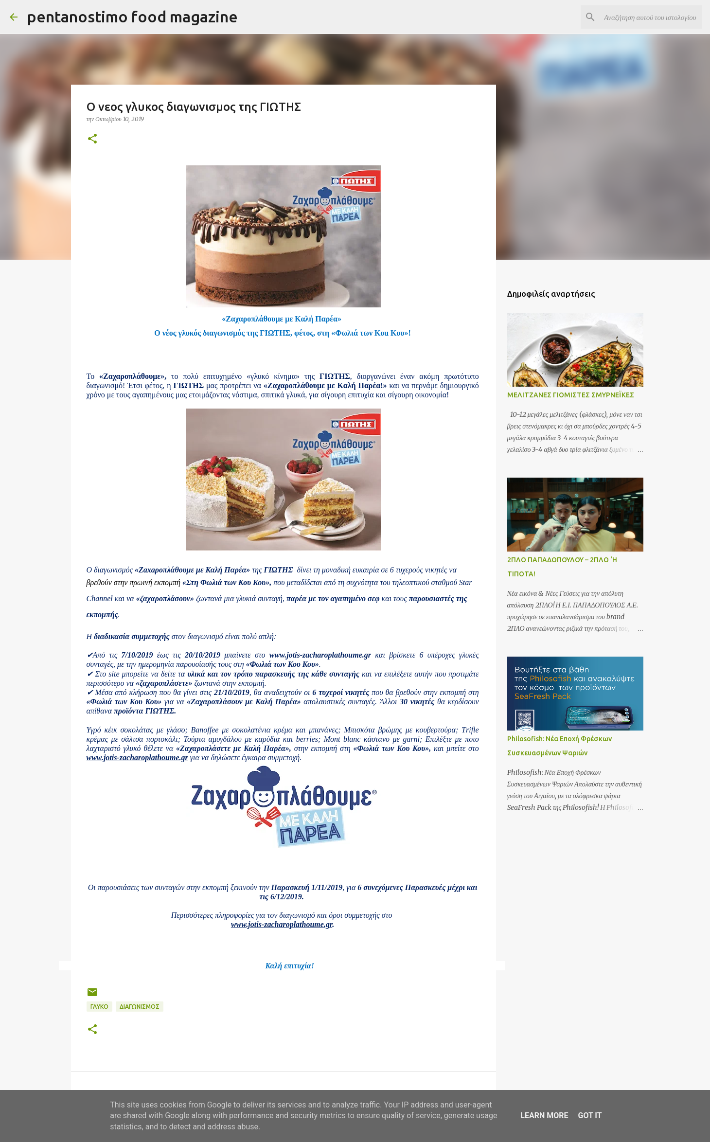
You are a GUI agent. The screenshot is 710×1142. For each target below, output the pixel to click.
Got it (590, 1115)
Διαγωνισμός (140, 1006)
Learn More (544, 1115)
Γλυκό (99, 1006)
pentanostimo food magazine (132, 16)
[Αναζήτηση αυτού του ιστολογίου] (651, 17)
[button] (92, 139)
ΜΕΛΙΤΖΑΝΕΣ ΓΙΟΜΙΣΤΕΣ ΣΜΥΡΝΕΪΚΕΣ (570, 395)
